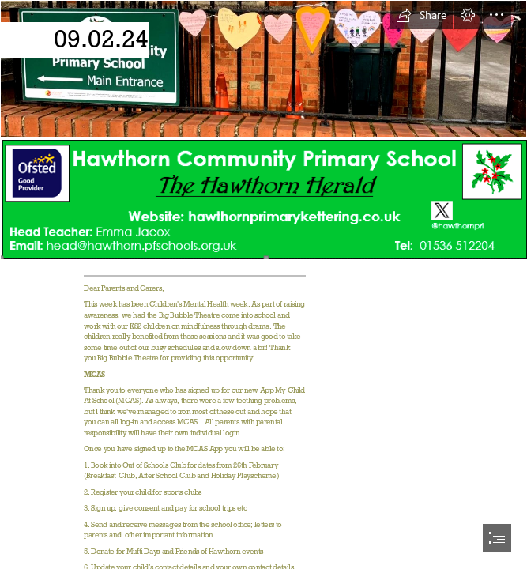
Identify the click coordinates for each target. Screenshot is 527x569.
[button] (421, 15)
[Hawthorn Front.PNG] (263, 69)
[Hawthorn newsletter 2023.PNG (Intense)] (263, 198)
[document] (263, 284)
